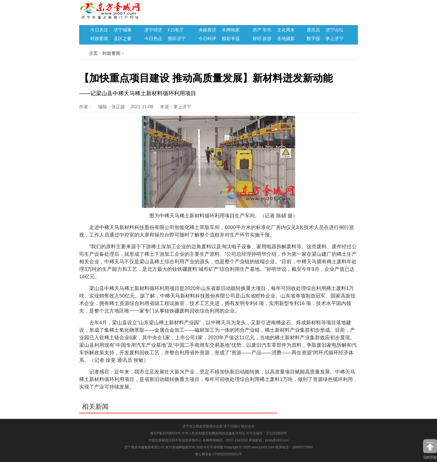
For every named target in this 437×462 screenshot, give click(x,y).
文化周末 (286, 30)
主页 (93, 53)
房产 (257, 30)
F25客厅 (176, 30)
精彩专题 (231, 38)
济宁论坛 (334, 30)
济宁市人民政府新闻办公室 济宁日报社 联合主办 (219, 426)
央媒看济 (207, 30)
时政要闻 (99, 38)
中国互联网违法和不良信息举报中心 (175, 440)
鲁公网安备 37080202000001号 (218, 454)
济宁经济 (153, 30)
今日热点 (153, 38)
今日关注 (99, 30)
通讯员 (313, 30)
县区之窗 (123, 38)
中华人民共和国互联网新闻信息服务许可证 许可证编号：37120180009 (234, 433)
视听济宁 (177, 38)
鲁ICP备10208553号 (165, 433)
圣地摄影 (286, 38)
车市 (267, 30)
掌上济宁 (334, 38)
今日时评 (207, 38)
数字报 (313, 38)
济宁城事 (123, 30)
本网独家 (231, 30)
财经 (257, 38)
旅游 (267, 38)
